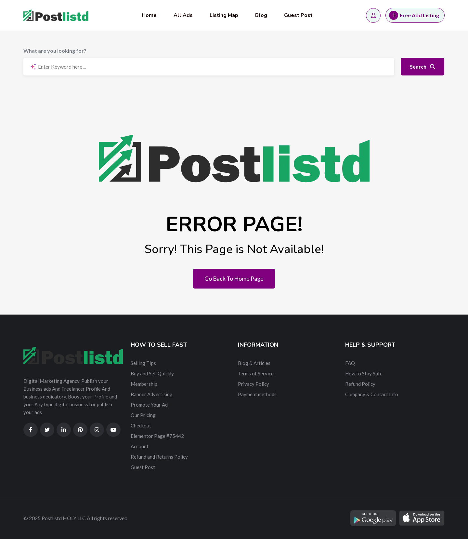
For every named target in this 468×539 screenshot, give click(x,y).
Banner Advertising (152, 394)
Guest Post (298, 15)
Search (422, 66)
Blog (261, 15)
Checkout (141, 425)
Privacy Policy (253, 384)
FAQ (350, 363)
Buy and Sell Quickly (152, 373)
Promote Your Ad (149, 405)
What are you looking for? (54, 50)
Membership (144, 384)
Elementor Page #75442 (157, 436)
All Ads (183, 15)
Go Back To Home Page (234, 278)
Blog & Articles (254, 363)
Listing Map (224, 15)
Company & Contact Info (371, 394)
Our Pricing (143, 415)
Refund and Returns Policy (159, 457)
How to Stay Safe (364, 373)
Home (149, 15)
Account (140, 446)
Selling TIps (143, 363)
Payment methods (257, 394)
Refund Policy (360, 384)
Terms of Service (256, 373)
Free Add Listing (414, 15)
